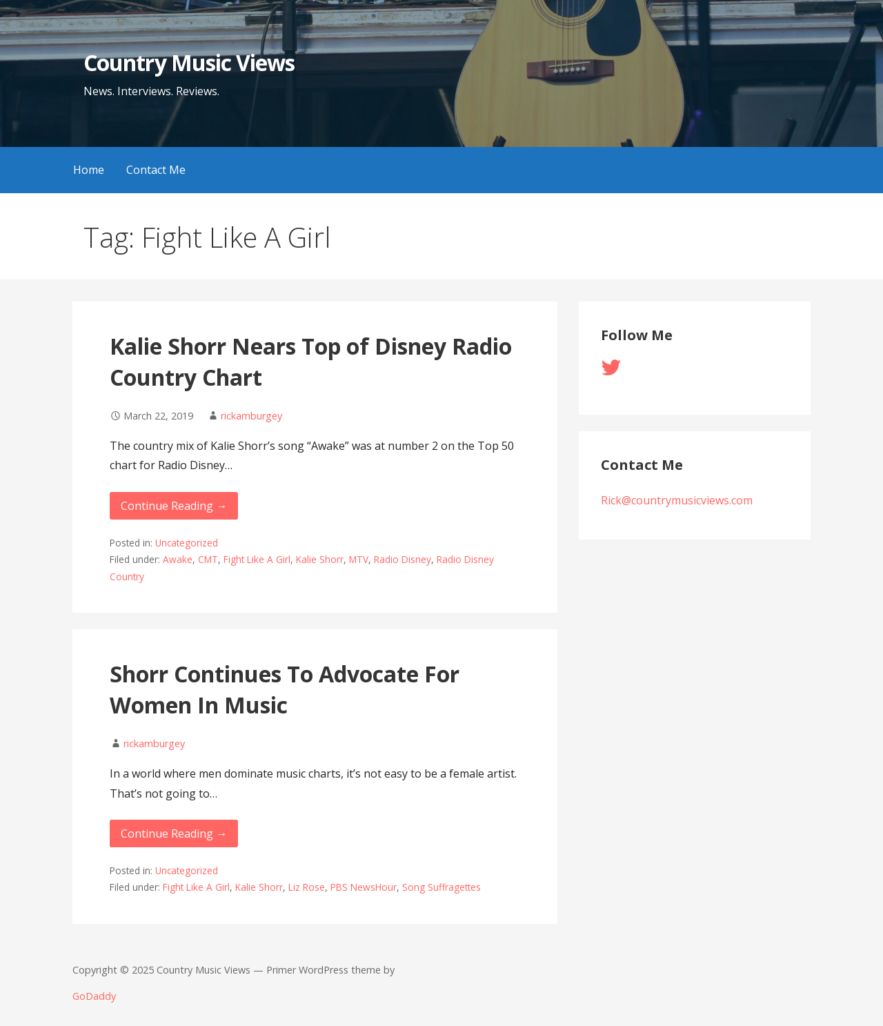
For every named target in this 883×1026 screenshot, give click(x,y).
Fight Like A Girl (257, 559)
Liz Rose (306, 887)
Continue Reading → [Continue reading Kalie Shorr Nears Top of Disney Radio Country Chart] (174, 505)
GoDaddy (94, 996)
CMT (208, 559)
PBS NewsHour (363, 887)
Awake (177, 559)
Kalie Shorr (320, 559)
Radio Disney (402, 559)
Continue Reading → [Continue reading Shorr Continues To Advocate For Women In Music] (174, 833)
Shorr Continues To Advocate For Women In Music (284, 689)
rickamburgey (251, 415)
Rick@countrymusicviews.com (677, 500)
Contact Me (156, 169)
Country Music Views (189, 62)
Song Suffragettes (441, 887)
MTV (358, 559)
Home (88, 169)
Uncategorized (186, 542)
